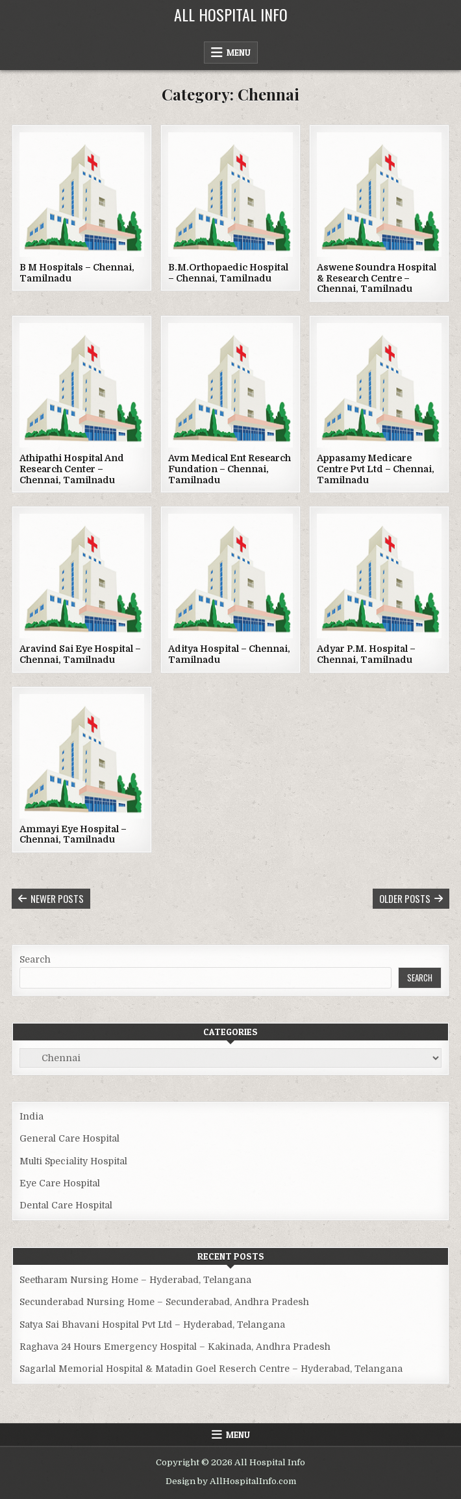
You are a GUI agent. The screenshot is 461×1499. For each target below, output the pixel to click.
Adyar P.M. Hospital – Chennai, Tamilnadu (366, 654)
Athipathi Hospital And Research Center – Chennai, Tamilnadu (71, 469)
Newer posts (57, 898)
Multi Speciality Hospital (73, 1161)
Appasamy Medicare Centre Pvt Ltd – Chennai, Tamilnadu (375, 469)
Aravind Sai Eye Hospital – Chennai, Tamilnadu (80, 654)
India (31, 1116)
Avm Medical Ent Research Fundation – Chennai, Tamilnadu (229, 469)
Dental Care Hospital (65, 1205)
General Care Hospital (69, 1138)
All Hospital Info (231, 14)
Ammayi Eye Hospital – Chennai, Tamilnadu (73, 834)
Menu (239, 52)
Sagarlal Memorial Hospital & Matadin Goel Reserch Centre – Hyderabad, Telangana (211, 1368)
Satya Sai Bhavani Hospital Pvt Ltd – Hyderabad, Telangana (152, 1324)
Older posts (404, 898)
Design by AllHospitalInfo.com (231, 1481)
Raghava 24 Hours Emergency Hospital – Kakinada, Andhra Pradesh (174, 1346)
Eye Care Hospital (59, 1183)
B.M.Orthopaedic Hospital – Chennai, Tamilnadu (228, 272)
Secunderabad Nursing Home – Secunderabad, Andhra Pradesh (164, 1302)
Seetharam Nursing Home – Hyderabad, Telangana (135, 1280)
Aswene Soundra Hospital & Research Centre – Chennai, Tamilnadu (376, 278)
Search (35, 959)
